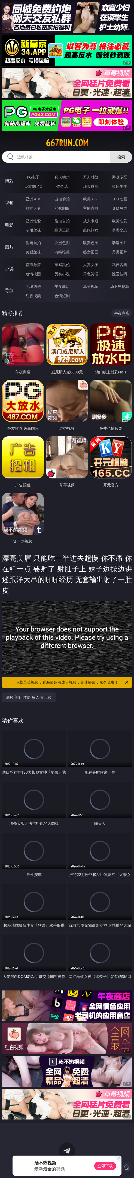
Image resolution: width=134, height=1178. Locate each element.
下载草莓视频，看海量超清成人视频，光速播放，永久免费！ (72, 682)
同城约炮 (33, 286)
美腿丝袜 (33, 252)
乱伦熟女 (90, 230)
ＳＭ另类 (119, 208)
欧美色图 (90, 242)
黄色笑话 (90, 273)
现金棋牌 (90, 186)
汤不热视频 (119, 286)
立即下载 (105, 1165)
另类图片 (119, 252)
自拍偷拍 (62, 198)
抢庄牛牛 (119, 186)
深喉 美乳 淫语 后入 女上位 (29, 697)
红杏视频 (33, 295)
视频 (9, 203)
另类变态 (119, 230)
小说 (9, 268)
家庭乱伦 (62, 264)
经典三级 (62, 230)
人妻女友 (90, 264)
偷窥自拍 (33, 242)
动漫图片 (119, 242)
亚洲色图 (62, 242)
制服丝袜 (33, 230)
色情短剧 (62, 295)
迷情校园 (33, 273)
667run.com (67, 143)
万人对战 (90, 177)
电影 (9, 225)
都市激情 (33, 264)
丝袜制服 (62, 208)
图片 (9, 247)
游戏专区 (119, 177)
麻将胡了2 (33, 186)
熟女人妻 (33, 208)
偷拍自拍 (62, 220)
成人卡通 (90, 220)
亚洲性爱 (33, 220)
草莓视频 (90, 286)
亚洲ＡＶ (33, 198)
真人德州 (62, 177)
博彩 (9, 181)
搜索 (121, 156)
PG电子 (33, 177)
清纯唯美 (62, 252)
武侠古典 (119, 264)
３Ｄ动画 (119, 198)
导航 (9, 290)
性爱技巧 (119, 273)
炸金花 (62, 186)
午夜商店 (62, 286)
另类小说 (62, 273)
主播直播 (90, 208)
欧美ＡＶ (90, 198)
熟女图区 (90, 252)
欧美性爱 (119, 220)
